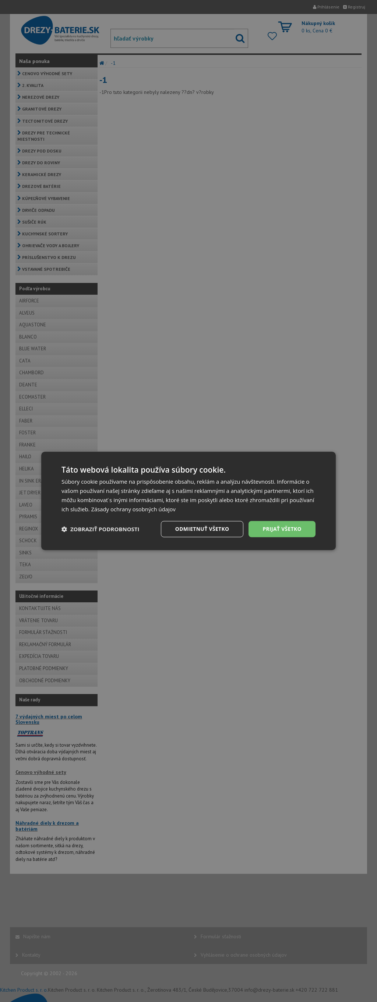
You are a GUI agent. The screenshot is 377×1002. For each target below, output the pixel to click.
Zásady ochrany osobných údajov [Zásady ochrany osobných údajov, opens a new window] (133, 509)
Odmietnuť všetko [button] (201, 528)
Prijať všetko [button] (282, 528)
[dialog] (188, 501)
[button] (100, 529)
